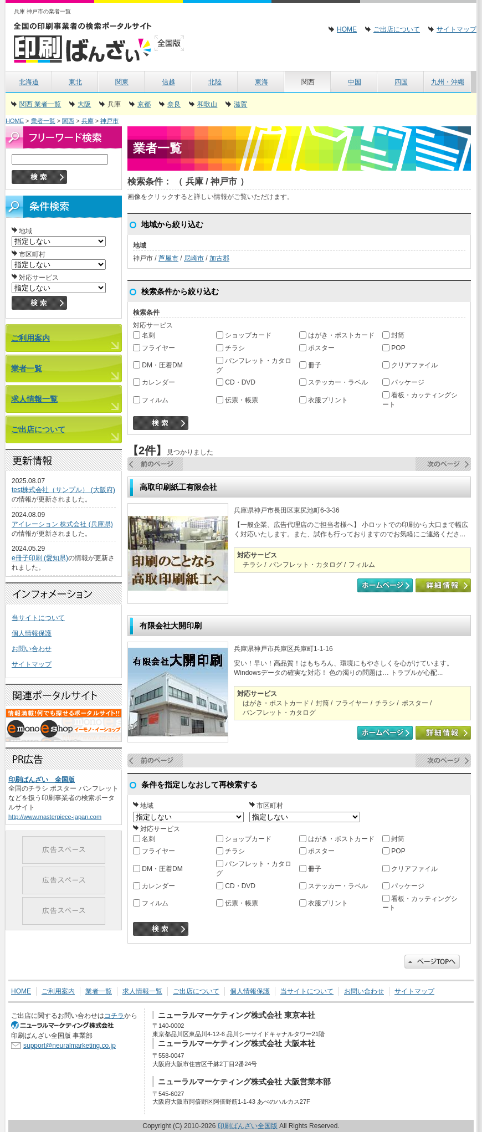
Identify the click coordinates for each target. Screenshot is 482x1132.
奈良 (174, 104)
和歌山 (207, 104)
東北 (75, 82)
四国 (401, 82)
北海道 (29, 82)
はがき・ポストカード (337, 335)
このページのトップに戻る (432, 962)
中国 (354, 82)
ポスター (317, 348)
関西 (68, 120)
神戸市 (109, 120)
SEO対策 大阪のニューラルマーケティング (66, 1025)
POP (394, 348)
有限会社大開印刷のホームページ (385, 733)
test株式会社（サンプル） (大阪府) (63, 490)
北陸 (215, 82)
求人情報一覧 (34, 399)
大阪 (84, 104)
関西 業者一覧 (40, 104)
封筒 (393, 335)
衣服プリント (323, 400)
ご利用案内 (30, 338)
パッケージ (403, 382)
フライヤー (154, 348)
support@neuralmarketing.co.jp (69, 1045)
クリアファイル (410, 365)
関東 (122, 82)
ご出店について (396, 29)
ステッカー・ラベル (333, 382)
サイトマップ (456, 29)
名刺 (144, 335)
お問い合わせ (32, 649)
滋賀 (240, 104)
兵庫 (87, 120)
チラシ (230, 348)
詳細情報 (443, 585)
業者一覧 (43, 120)
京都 (144, 104)
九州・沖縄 (447, 82)
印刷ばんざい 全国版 (41, 779)
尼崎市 (194, 258)
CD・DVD (235, 382)
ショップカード (243, 335)
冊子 (310, 365)
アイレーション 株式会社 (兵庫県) (62, 524)
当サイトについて (38, 618)
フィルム (150, 400)
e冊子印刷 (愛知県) (40, 558)
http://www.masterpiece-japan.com (54, 816)
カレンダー (154, 382)
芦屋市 (168, 258)
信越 (168, 82)
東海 (261, 82)
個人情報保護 (32, 633)
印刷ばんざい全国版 (102, 42)
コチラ (114, 1016)
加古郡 (219, 258)
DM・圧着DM (158, 365)
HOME (347, 29)
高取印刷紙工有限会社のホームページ (385, 585)
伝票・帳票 (237, 400)
